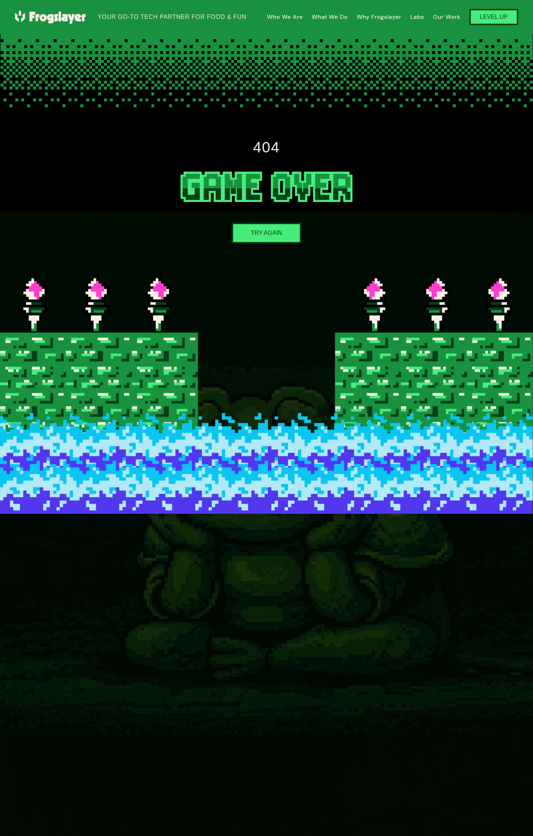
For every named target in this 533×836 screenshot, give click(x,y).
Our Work (446, 17)
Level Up (494, 17)
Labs (417, 17)
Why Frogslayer (378, 17)
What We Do (330, 17)
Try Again (266, 233)
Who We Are (285, 17)
